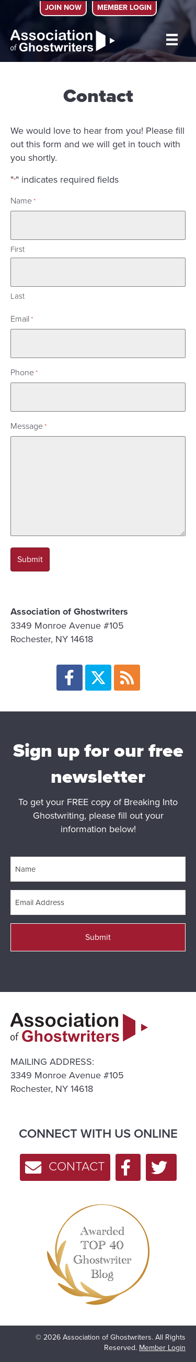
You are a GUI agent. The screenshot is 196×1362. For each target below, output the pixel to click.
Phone (24, 372)
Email (21, 319)
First (17, 249)
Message (28, 426)
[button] (69, 678)
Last (17, 296)
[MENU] (172, 39)
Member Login (162, 1347)
